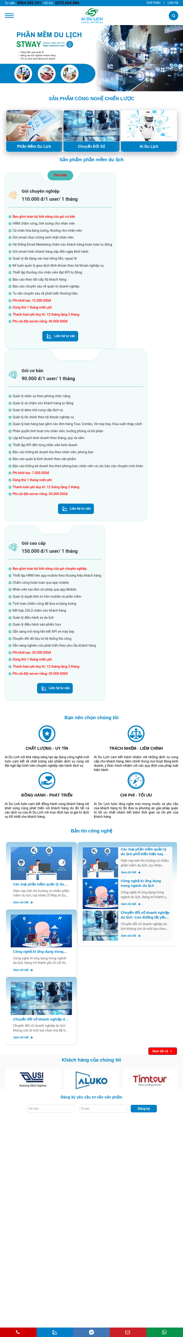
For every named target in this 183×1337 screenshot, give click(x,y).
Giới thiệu (154, 2)
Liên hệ (173, 2)
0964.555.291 (29, 3)
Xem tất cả (162, 1051)
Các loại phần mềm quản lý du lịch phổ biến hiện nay (38, 884)
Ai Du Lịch (149, 146)
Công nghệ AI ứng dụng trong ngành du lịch (38, 952)
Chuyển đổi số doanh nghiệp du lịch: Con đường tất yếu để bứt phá (40, 1019)
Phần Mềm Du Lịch (34, 146)
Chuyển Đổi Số (91, 146)
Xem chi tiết (23, 902)
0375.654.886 (67, 3)
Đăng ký (144, 1109)
